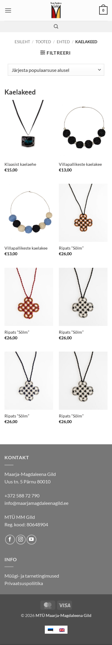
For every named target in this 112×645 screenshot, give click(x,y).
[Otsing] (56, 26)
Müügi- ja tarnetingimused (31, 576)
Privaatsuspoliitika (23, 583)
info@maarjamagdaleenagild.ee (36, 503)
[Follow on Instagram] (21, 540)
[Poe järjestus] (56, 70)
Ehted (63, 41)
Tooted (43, 41)
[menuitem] (50, 630)
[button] (8, 10)
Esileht (22, 41)
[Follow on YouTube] (31, 540)
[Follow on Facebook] (10, 540)
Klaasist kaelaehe (20, 164)
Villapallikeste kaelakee (80, 164)
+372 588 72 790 (21, 495)
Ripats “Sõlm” (71, 248)
